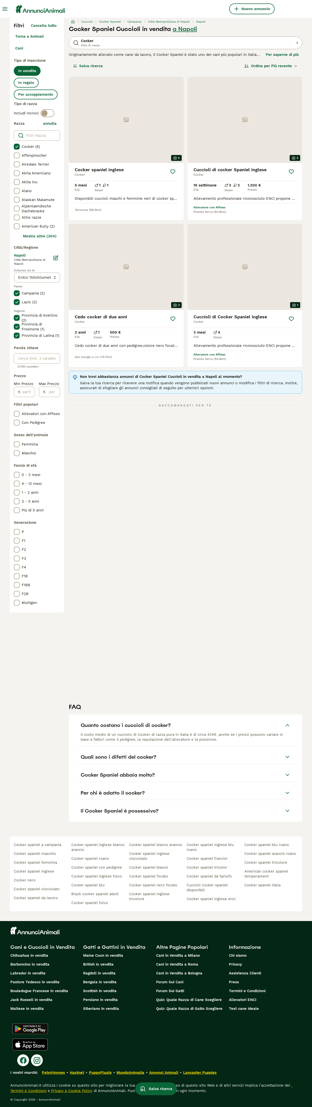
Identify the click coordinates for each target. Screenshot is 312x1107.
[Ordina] (271, 66)
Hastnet (77, 1072)
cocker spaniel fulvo (89, 903)
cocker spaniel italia (262, 885)
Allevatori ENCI (242, 1000)
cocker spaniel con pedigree (96, 867)
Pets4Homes (53, 1072)
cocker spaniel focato (148, 876)
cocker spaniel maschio (35, 853)
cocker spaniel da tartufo (209, 876)
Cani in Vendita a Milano (178, 955)
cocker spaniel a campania (37, 845)
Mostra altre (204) (40, 236)
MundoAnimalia (130, 1072)
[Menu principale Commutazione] (5, 9)
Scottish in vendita (100, 991)
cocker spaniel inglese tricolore (149, 896)
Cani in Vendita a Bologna (179, 973)
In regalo (26, 82)
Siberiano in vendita (101, 1008)
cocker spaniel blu (87, 885)
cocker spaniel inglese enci (211, 899)
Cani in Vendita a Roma (177, 964)
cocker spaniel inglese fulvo (96, 876)
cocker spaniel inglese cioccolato (149, 856)
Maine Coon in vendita (103, 955)
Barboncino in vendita (29, 964)
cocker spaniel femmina (35, 862)
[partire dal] (28, 392)
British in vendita (98, 964)
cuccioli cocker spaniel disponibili (207, 887)
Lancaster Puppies (200, 1072)
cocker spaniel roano (90, 858)
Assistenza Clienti (245, 973)
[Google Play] (30, 1029)
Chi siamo (238, 955)
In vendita (27, 71)
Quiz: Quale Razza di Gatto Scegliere (189, 1008)
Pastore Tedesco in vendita (34, 982)
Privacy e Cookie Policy (71, 1091)
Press (234, 982)
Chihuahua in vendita (29, 955)
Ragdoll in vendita (99, 973)
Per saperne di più (282, 54)
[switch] (47, 113)
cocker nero (25, 880)
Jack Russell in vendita (31, 1000)
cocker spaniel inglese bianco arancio (97, 847)
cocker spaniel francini (207, 858)
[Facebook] (23, 1060)
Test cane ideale (244, 1008)
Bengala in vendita (100, 982)
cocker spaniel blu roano (266, 845)
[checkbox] (17, 147)
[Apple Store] (30, 1044)
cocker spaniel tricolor (207, 867)
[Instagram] (37, 1060)
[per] (53, 392)
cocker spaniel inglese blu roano (210, 847)
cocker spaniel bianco (148, 867)
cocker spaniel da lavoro (36, 898)
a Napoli (185, 29)
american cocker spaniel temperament (266, 873)
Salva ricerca (88, 66)
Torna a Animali (29, 36)
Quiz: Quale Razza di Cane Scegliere (189, 1000)
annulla (50, 123)
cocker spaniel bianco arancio (155, 845)
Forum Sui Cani (169, 982)
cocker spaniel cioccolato (36, 889)
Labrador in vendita (27, 973)
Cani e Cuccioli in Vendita (42, 947)
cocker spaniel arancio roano (270, 853)
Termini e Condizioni (247, 991)
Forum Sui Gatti (170, 991)
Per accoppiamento (35, 94)
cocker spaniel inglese (34, 871)
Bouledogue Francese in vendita (39, 991)
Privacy (235, 964)
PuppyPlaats (100, 1072)
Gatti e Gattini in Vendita (114, 947)
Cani (19, 48)
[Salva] (173, 172)
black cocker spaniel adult (95, 894)
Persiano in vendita (100, 1000)
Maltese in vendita (27, 1008)
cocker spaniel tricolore (265, 862)
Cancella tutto (44, 25)
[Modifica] (56, 258)
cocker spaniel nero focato (153, 885)
